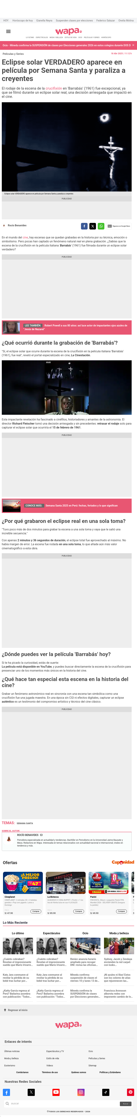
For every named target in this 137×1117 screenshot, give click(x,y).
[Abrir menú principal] (8, 31)
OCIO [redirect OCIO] (80, 37)
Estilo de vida (52, 1058)
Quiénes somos (78, 1072)
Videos (49, 1065)
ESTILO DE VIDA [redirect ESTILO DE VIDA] (71, 37)
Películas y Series (13, 54)
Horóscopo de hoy (22, 20)
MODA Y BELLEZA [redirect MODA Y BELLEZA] (56, 37)
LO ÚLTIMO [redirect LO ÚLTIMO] (30, 37)
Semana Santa (25, 823)
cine (25, 237)
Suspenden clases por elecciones (74, 20)
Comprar (35, 911)
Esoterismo (9, 1065)
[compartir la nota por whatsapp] (101, 226)
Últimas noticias (12, 1051)
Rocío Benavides (17, 225)
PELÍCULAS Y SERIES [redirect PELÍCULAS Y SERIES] (91, 37)
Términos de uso (50, 1072)
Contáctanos (22, 1072)
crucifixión (54, 88)
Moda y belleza (11, 1058)
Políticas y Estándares (110, 1072)
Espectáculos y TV (55, 1051)
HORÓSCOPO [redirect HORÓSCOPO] (106, 37)
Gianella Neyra (44, 20)
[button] (133, 45)
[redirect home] (68, 35)
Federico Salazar (105, 20)
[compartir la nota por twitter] (92, 226)
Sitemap (92, 1065)
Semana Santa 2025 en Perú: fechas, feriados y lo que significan (82, 505)
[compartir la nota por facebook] (84, 226)
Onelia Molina (126, 20)
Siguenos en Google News (119, 226)
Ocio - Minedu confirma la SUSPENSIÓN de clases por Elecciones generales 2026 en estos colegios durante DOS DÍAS (67, 45)
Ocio (90, 1051)
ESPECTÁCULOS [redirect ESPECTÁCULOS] (42, 37)
